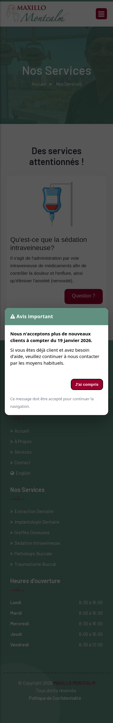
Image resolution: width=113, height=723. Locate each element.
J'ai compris (87, 384)
